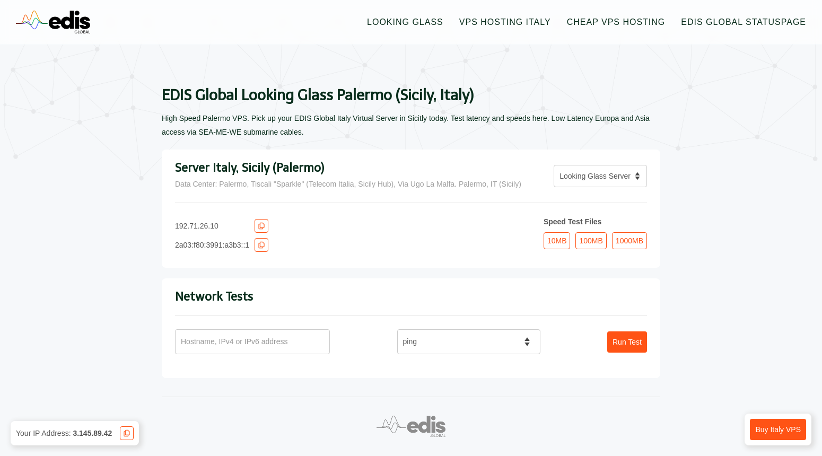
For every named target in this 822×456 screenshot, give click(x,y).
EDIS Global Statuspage (743, 22)
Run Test (627, 342)
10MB (557, 240)
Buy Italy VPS (778, 429)
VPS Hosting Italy (505, 22)
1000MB (629, 240)
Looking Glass (405, 22)
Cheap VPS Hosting (616, 22)
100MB (590, 240)
